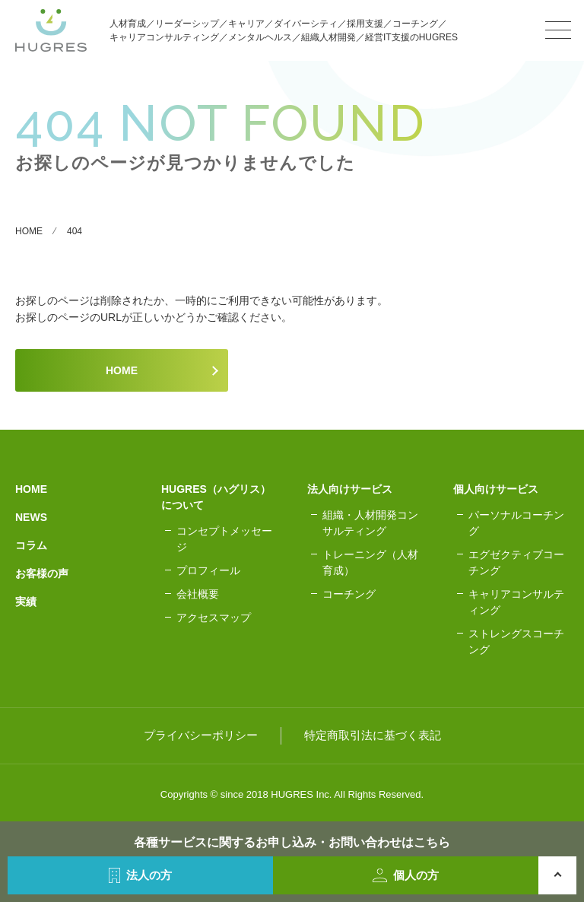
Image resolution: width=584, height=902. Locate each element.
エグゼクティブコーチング (516, 562)
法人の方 (140, 875)
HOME (122, 370)
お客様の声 (41, 573)
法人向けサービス (349, 489)
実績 (25, 602)
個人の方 (406, 875)
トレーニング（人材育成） (370, 562)
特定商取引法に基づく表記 (372, 735)
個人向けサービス (495, 489)
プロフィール (208, 570)
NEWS (31, 517)
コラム (31, 545)
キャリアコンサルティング (516, 602)
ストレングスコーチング (516, 641)
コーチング (349, 594)
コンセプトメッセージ (224, 539)
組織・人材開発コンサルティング (370, 523)
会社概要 (197, 594)
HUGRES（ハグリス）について (216, 497)
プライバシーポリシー (201, 735)
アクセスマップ (213, 617)
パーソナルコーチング (516, 523)
